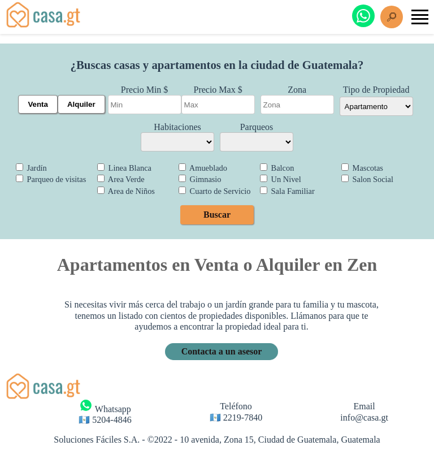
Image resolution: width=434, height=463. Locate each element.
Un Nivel (280, 179)
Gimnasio (200, 179)
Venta (38, 104)
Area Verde (121, 179)
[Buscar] (391, 17)
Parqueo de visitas (51, 179)
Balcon (277, 167)
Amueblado (203, 167)
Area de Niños (126, 191)
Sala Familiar (287, 191)
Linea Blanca (124, 167)
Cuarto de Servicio (215, 191)
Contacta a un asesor (221, 351)
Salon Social (367, 179)
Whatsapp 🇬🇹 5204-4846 (105, 412)
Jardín (31, 167)
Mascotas (362, 167)
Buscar (217, 214)
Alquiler (81, 104)
